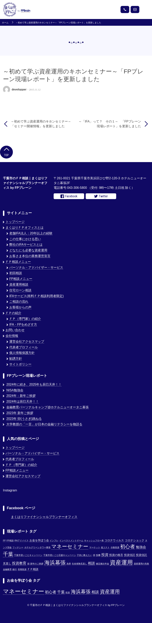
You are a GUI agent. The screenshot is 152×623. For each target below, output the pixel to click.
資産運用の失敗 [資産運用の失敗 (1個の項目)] (141, 563)
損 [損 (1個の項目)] (28, 563)
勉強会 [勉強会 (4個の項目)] (141, 547)
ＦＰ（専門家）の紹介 (25, 318)
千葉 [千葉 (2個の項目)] (61, 592)
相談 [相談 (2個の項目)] (95, 592)
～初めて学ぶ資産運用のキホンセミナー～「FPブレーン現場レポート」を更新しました (58, 23)
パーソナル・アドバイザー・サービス (36, 267)
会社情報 (12, 335)
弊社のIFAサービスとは (26, 244)
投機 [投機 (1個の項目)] (98, 555)
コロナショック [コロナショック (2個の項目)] (134, 540)
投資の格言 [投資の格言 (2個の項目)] (116, 555)
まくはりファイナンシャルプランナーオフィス (44, 517)
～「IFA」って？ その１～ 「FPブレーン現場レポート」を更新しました (110, 124)
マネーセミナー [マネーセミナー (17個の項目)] (69, 546)
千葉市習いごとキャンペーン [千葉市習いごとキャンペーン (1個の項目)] (28, 555)
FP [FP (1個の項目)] (4, 540)
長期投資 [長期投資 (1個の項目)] (22, 569)
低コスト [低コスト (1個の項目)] (105, 547)
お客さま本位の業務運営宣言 (29, 256)
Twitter (101, 196)
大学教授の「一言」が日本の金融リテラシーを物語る (44, 424)
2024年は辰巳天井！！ (22, 401)
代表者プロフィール (23, 347)
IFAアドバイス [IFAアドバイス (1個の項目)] (21, 540)
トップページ (15, 221)
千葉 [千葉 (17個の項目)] (8, 554)
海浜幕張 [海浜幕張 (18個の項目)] (55, 563)
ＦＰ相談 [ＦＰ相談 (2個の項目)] (32, 569)
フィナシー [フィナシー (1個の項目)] (17, 547)
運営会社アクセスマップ (26, 341)
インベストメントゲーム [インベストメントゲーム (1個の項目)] (71, 540)
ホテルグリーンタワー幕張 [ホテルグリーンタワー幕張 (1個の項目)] (37, 547)
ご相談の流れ (18, 301)
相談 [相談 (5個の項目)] (91, 563)
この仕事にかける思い (25, 239)
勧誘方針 (15, 358)
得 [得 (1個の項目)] (94, 555)
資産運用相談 (18, 284)
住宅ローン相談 (20, 290)
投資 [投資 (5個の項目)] (104, 555)
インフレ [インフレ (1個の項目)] (54, 540)
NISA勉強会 (14, 390)
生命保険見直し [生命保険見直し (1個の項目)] (79, 563)
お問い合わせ (15, 330)
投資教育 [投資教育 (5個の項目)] (19, 563)
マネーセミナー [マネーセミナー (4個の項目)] (23, 591)
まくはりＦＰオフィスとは (25, 227)
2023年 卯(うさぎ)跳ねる (24, 418)
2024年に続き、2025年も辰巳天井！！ (34, 384)
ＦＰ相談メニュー (18, 261)
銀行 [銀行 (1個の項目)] (14, 569)
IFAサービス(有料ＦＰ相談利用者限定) (36, 296)
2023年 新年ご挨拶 (19, 413)
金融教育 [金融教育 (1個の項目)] (7, 569)
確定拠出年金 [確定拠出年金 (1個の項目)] (102, 563)
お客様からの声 (20, 307)
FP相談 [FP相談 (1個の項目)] (10, 540)
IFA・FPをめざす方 (23, 324)
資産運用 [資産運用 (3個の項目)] (110, 591)
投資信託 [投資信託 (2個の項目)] (129, 555)
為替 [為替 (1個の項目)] (68, 563)
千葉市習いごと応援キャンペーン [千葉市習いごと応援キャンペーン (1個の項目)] (59, 555)
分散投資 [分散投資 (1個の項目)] (115, 547)
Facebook (68, 196)
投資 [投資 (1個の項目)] (68, 592)
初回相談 (15, 273)
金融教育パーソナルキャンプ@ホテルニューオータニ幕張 (47, 407)
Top (6, 152)
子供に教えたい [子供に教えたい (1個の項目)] (84, 555)
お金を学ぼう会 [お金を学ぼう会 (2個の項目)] (39, 540)
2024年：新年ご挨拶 (21, 395)
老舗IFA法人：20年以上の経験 (30, 233)
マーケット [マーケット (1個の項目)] (94, 547)
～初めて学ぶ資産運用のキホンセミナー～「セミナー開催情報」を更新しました (41, 124)
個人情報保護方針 (22, 352)
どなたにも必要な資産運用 (28, 250)
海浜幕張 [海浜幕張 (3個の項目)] (81, 591)
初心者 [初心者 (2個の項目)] (50, 592)
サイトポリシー (20, 364)
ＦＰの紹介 (13, 313)
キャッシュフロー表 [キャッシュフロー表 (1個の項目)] (94, 540)
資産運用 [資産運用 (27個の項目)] (121, 562)
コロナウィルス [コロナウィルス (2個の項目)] (114, 540)
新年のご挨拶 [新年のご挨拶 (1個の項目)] (36, 563)
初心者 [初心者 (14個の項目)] (127, 546)
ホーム (5, 23)
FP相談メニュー (20, 278)
